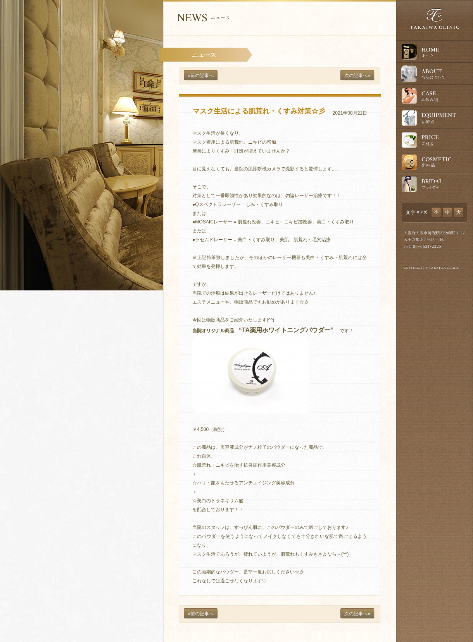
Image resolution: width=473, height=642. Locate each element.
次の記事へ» (357, 75)
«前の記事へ (201, 75)
